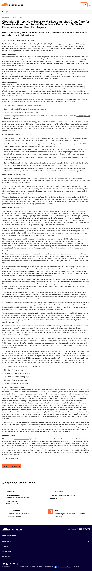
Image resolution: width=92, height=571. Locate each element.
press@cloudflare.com (14, 501)
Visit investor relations (15, 517)
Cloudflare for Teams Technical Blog (17, 373)
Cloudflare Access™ (29, 51)
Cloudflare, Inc (35, 44)
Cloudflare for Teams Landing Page (16, 377)
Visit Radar (55, 498)
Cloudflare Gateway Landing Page (16, 383)
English (31, 40)
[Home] (12, 4)
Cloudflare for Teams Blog (13, 370)
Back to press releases (12, 466)
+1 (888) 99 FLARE (83, 529)
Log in (84, 5)
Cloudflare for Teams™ (60, 46)
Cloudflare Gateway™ (47, 51)
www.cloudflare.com (21, 439)
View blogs (60, 517)
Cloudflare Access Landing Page (15, 380)
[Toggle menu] (90, 5)
